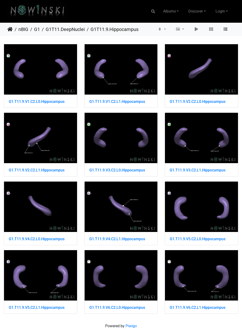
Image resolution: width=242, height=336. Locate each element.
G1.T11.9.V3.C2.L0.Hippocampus (117, 170)
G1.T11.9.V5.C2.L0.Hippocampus (197, 239)
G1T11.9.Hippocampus (114, 29)
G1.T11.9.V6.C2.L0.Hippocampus (117, 307)
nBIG (23, 29)
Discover (195, 11)
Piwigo (131, 326)
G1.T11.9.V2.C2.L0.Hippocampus (197, 101)
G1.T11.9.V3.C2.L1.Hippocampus (197, 170)
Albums (169, 11)
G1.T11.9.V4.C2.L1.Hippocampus (117, 239)
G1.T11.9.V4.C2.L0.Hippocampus (37, 239)
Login (220, 11)
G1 (37, 29)
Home (10, 29)
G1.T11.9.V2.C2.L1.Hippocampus (37, 170)
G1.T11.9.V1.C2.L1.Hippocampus (117, 101)
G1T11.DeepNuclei (65, 29)
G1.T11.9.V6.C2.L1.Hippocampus (197, 307)
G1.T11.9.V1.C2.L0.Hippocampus (37, 101)
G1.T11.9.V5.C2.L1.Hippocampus (37, 307)
